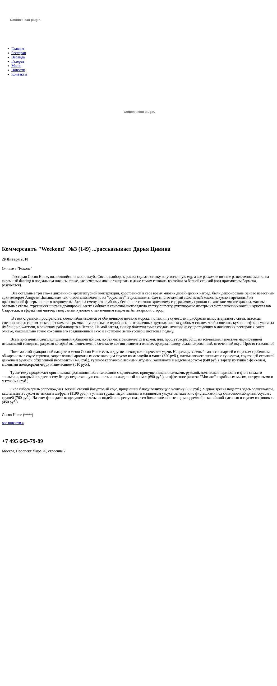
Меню (16, 66)
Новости (18, 70)
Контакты (19, 74)
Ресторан (18, 53)
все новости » (13, 423)
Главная (17, 49)
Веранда (18, 57)
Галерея (17, 61)
